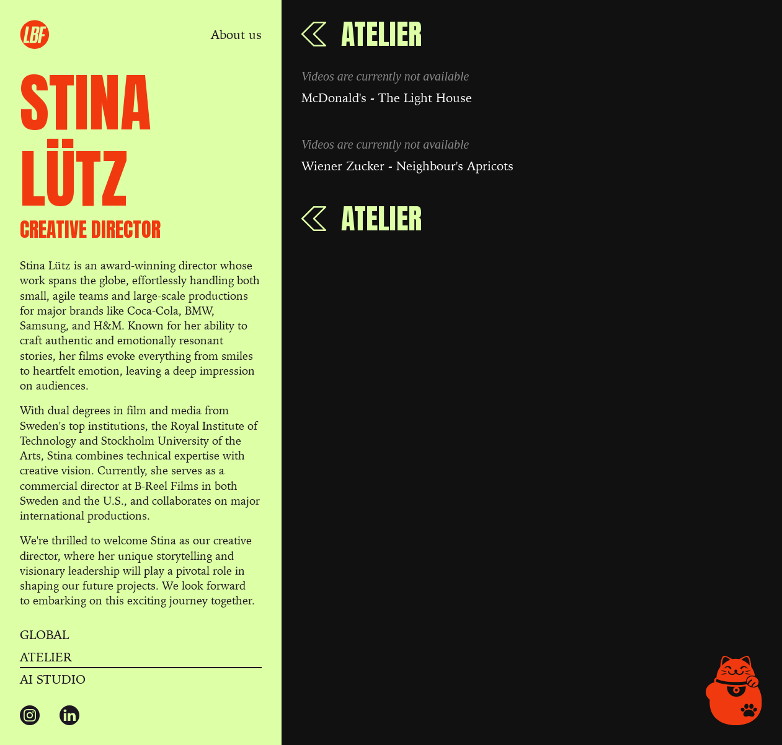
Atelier (46, 657)
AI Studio (53, 679)
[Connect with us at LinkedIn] (69, 715)
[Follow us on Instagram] (30, 715)
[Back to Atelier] (361, 34)
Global (44, 635)
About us (236, 34)
